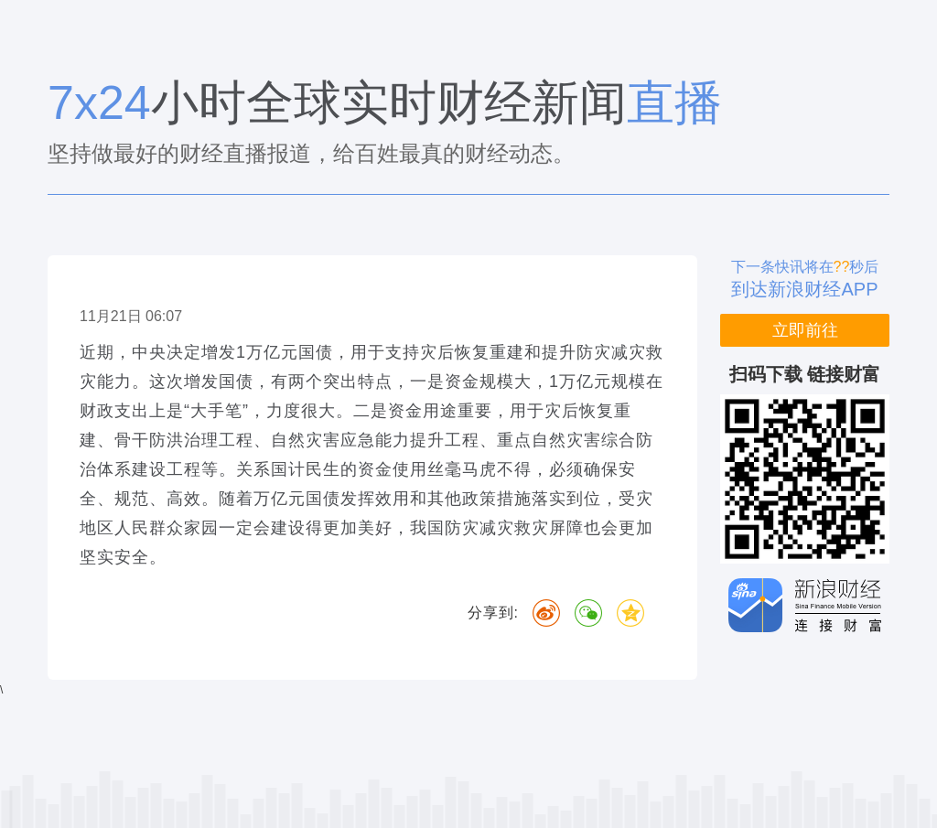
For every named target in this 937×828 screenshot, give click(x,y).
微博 (546, 613)
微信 (588, 613)
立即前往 (805, 330)
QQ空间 (630, 613)
